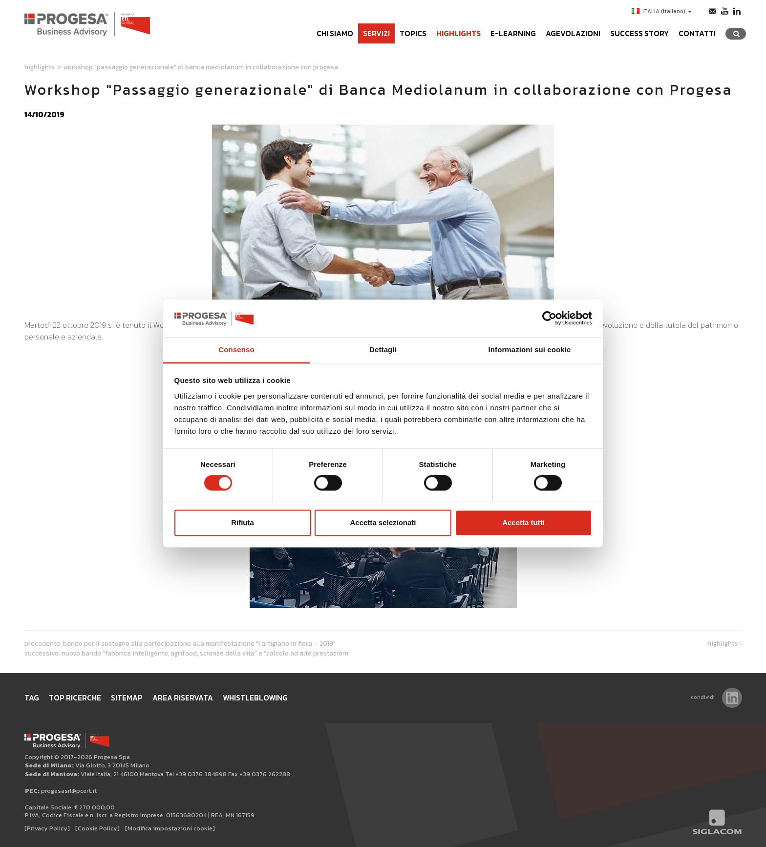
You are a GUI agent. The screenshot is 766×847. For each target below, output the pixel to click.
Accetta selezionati (383, 522)
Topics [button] (413, 33)
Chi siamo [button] (335, 33)
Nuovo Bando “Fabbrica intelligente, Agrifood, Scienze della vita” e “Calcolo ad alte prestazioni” (206, 653)
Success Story (639, 33)
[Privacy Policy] (47, 828)
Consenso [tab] (236, 349)
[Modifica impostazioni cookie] (170, 828)
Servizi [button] (376, 33)
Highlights (458, 33)
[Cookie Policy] (97, 828)
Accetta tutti (523, 522)
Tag (31, 697)
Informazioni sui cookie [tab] (530, 349)
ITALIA (662, 11)
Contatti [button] (697, 33)
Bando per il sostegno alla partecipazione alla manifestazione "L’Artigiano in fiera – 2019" (199, 643)
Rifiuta (242, 522)
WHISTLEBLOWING (255, 697)
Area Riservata (182, 697)
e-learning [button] (513, 33)
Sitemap (127, 697)
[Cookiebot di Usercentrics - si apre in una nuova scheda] (549, 318)
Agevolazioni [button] (573, 33)
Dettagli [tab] (383, 349)
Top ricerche (75, 697)
